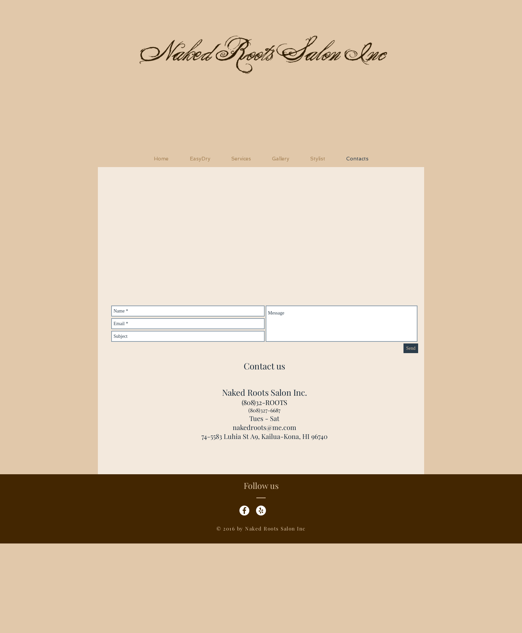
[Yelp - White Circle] (261, 511)
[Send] (410, 348)
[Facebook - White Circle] (244, 511)
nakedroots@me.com (264, 427)
